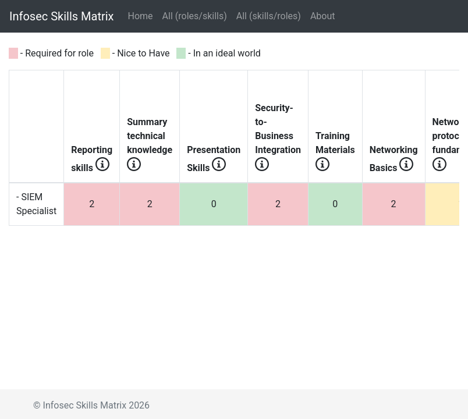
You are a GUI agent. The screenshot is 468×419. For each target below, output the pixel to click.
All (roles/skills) (194, 16)
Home (143, 15)
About (322, 16)
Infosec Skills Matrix (61, 16)
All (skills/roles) (268, 16)
